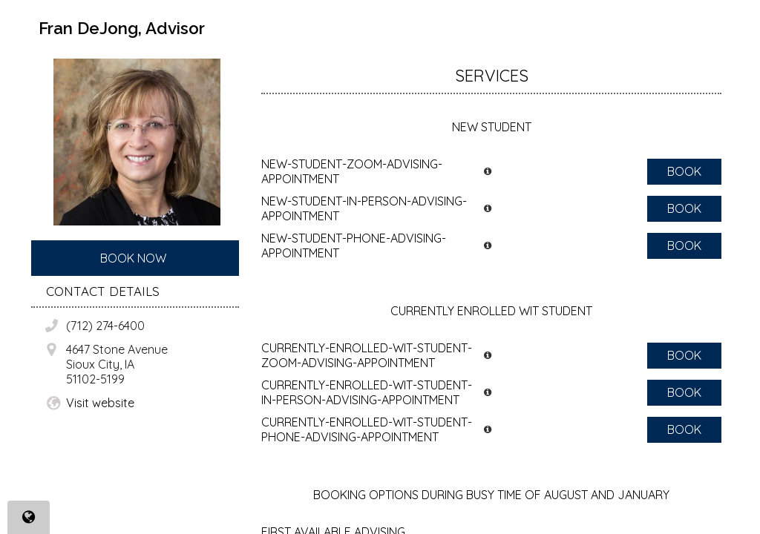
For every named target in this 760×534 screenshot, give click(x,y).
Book (684, 171)
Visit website (100, 402)
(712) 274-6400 (105, 325)
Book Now (133, 258)
